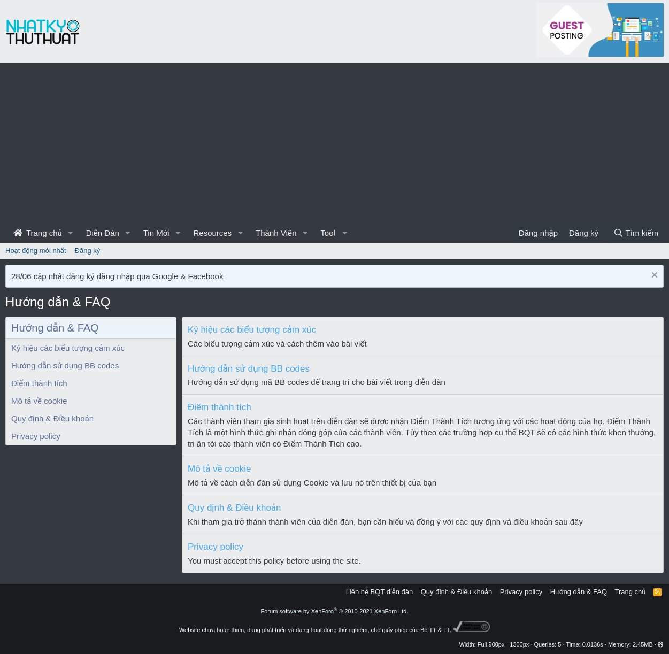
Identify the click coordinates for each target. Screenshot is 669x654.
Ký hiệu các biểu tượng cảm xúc (68, 347)
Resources (212, 232)
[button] (70, 233)
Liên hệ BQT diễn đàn (379, 592)
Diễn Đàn (102, 232)
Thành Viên (276, 232)
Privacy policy (35, 436)
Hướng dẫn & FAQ (578, 592)
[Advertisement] (335, 143)
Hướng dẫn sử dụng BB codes (65, 365)
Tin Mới (156, 232)
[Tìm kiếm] (636, 233)
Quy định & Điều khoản (52, 418)
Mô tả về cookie (39, 400)
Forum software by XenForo (335, 611)
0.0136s (592, 644)
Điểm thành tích (39, 383)
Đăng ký (88, 251)
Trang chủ (37, 232)
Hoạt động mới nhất (35, 251)
